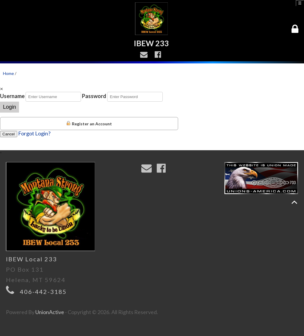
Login (9, 107)
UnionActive (49, 312)
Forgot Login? (34, 133)
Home (8, 73)
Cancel (8, 134)
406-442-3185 (43, 291)
